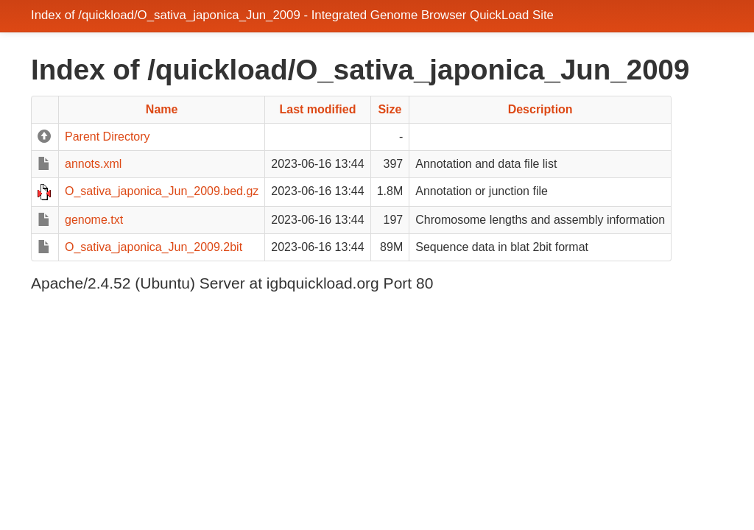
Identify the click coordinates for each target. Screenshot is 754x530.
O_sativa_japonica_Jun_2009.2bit (153, 247)
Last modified (317, 109)
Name (162, 109)
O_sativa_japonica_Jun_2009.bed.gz (161, 191)
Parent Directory (107, 136)
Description (540, 109)
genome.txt (94, 219)
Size (389, 109)
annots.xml (93, 164)
